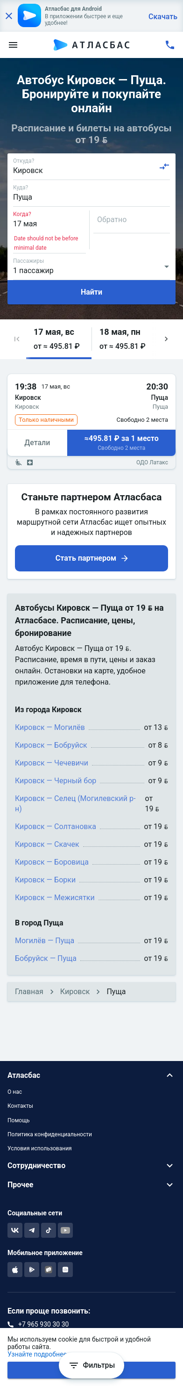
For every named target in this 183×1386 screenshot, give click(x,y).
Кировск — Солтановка (55, 826)
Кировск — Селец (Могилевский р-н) (75, 803)
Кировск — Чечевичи (51, 762)
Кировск (75, 991)
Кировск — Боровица (52, 862)
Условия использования (39, 1148)
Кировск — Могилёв (50, 727)
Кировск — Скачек (47, 844)
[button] (16, 339)
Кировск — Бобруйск (51, 745)
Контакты (20, 1106)
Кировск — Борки (45, 879)
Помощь (18, 1120)
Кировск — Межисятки (55, 897)
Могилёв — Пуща (44, 940)
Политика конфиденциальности (49, 1134)
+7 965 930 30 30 (43, 1324)
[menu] (13, 45)
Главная (29, 991)
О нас (14, 1092)
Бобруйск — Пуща (46, 958)
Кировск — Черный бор (55, 780)
